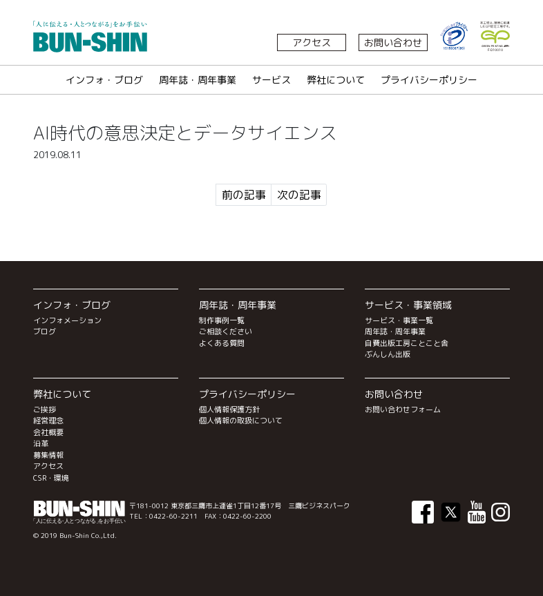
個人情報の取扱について (241, 420)
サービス (271, 79)
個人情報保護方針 (229, 409)
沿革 (40, 443)
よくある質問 (222, 343)
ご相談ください (225, 331)
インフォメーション (67, 320)
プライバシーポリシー (429, 79)
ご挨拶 (44, 409)
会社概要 (48, 432)
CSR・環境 (51, 477)
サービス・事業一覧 (399, 320)
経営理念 (48, 420)
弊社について (336, 79)
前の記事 (244, 194)
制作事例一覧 (222, 320)
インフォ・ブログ (104, 79)
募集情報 (48, 455)
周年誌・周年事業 (197, 79)
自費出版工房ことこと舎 (406, 343)
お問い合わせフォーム (403, 409)
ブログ (44, 331)
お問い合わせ (393, 42)
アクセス (311, 42)
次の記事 (299, 194)
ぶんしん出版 (387, 354)
